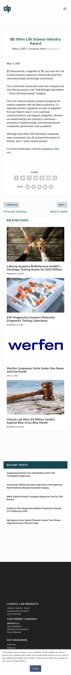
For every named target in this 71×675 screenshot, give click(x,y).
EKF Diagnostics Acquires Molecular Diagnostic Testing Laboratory (31, 319)
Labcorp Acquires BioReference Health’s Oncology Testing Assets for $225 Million (34, 268)
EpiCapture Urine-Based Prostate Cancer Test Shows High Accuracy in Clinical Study (34, 521)
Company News (37, 48)
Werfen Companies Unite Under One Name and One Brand (35, 370)
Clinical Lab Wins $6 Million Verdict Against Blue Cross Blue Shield (31, 421)
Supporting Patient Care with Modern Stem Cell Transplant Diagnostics (31, 474)
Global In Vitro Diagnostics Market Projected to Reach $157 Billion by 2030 (34, 510)
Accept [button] (35, 668)
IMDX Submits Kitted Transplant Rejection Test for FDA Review (35, 498)
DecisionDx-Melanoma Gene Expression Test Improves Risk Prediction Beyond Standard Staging (35, 486)
